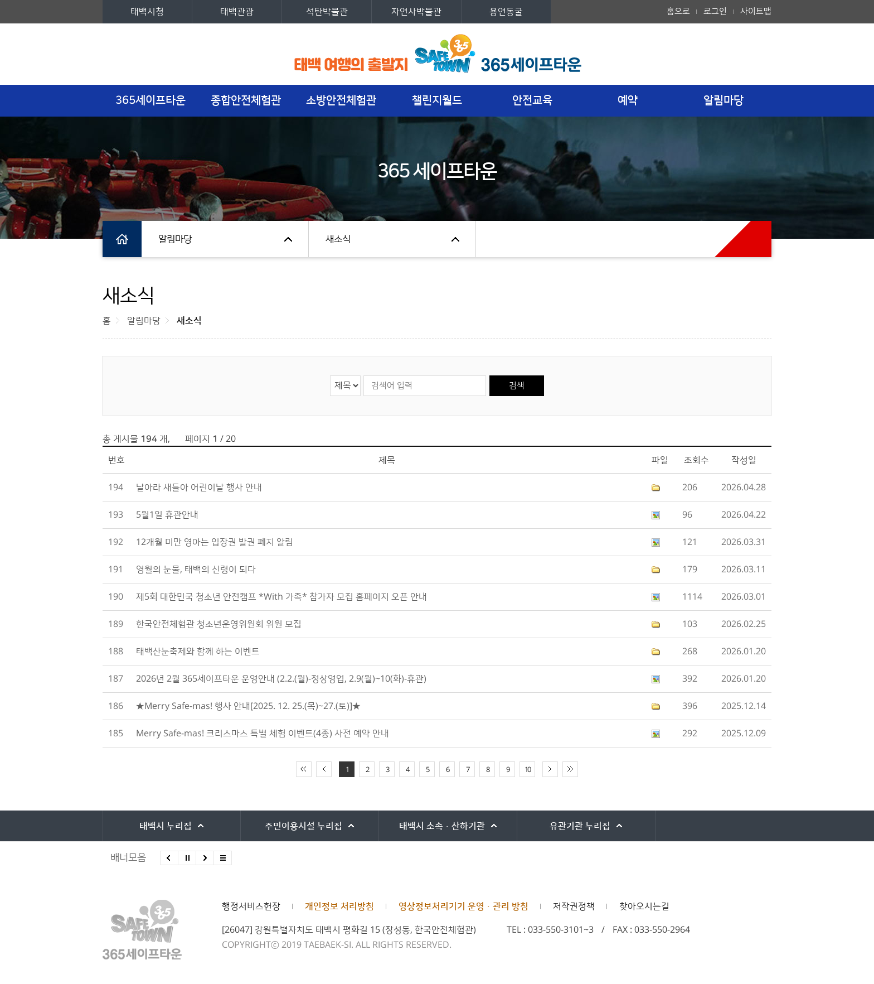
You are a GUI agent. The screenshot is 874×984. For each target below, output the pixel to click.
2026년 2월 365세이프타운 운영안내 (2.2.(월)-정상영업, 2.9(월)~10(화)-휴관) (281, 679)
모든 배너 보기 (222, 858)
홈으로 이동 (122, 239)
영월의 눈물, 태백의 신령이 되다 (196, 570)
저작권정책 (574, 906)
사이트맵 (755, 11)
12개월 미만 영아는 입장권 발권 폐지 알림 (214, 542)
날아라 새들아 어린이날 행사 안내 (199, 488)
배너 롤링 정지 (187, 858)
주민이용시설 (297, 826)
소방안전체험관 (341, 100)
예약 (628, 100)
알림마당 (723, 100)
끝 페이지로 (570, 769)
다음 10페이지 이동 (550, 769)
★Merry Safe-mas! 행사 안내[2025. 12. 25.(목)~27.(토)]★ (248, 706)
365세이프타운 (150, 100)
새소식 (338, 239)
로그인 (715, 11)
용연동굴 (506, 12)
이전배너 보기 (169, 858)
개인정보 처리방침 (339, 906)
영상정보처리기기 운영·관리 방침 (463, 906)
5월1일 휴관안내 (167, 515)
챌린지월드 (437, 100)
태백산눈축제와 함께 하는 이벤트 (198, 652)
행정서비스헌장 (251, 906)
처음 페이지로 (304, 769)
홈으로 (678, 11)
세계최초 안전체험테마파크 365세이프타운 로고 (437, 41)
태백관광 (237, 12)
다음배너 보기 (205, 858)
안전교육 (532, 100)
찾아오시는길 (644, 906)
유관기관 (565, 826)
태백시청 (147, 12)
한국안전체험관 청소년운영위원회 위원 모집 (219, 624)
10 (527, 770)
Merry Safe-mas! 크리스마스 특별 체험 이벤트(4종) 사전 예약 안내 (262, 734)
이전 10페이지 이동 (324, 769)
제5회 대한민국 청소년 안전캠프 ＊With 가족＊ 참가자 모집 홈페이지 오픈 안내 (281, 597)
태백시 (164, 826)
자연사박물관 (416, 12)
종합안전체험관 (246, 100)
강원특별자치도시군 (698, 826)
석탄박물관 (327, 12)
